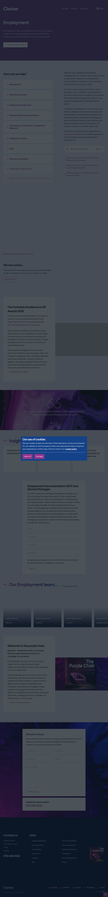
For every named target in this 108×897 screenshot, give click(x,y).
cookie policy (71, 449)
